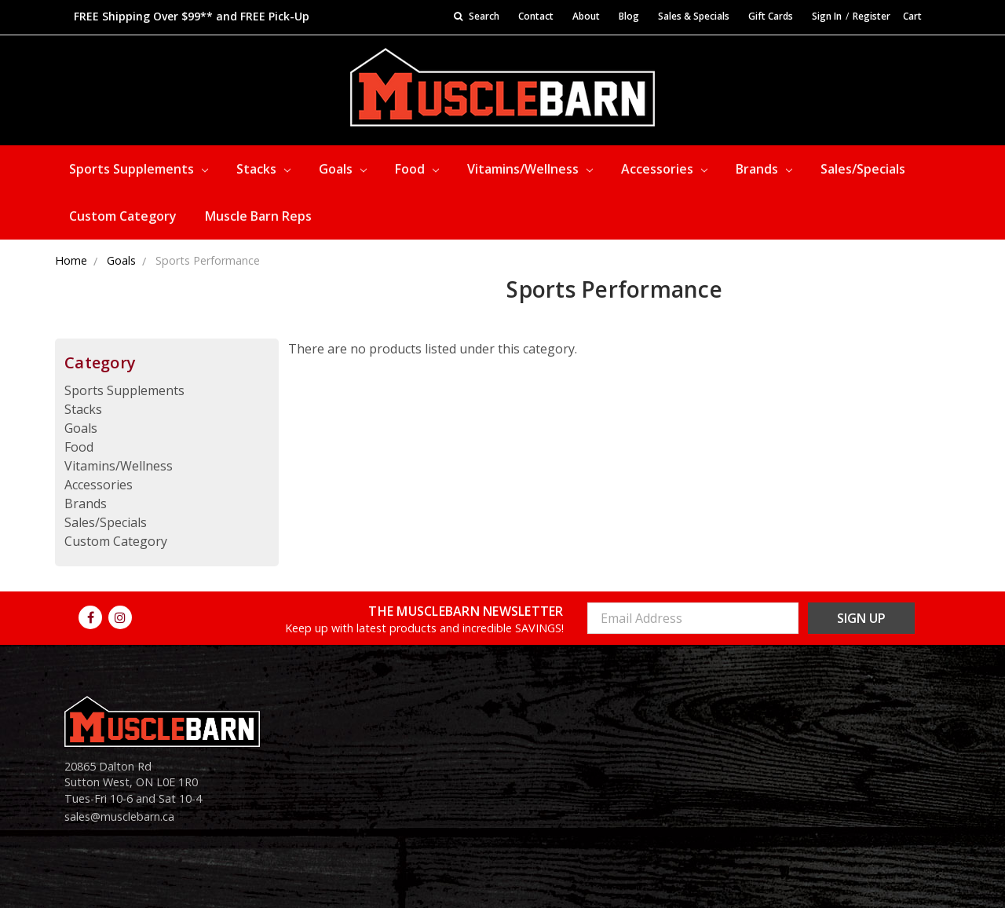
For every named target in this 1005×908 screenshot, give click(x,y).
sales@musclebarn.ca (119, 816)
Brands (764, 169)
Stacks (263, 169)
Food (417, 169)
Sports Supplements (138, 169)
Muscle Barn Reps (258, 216)
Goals (343, 169)
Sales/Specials (862, 169)
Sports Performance (207, 260)
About (586, 16)
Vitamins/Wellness (530, 169)
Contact (536, 16)
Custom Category (123, 216)
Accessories (664, 169)
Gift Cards (770, 16)
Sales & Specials (693, 16)
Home (71, 260)
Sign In (827, 16)
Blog (629, 16)
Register (871, 16)
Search (476, 16)
